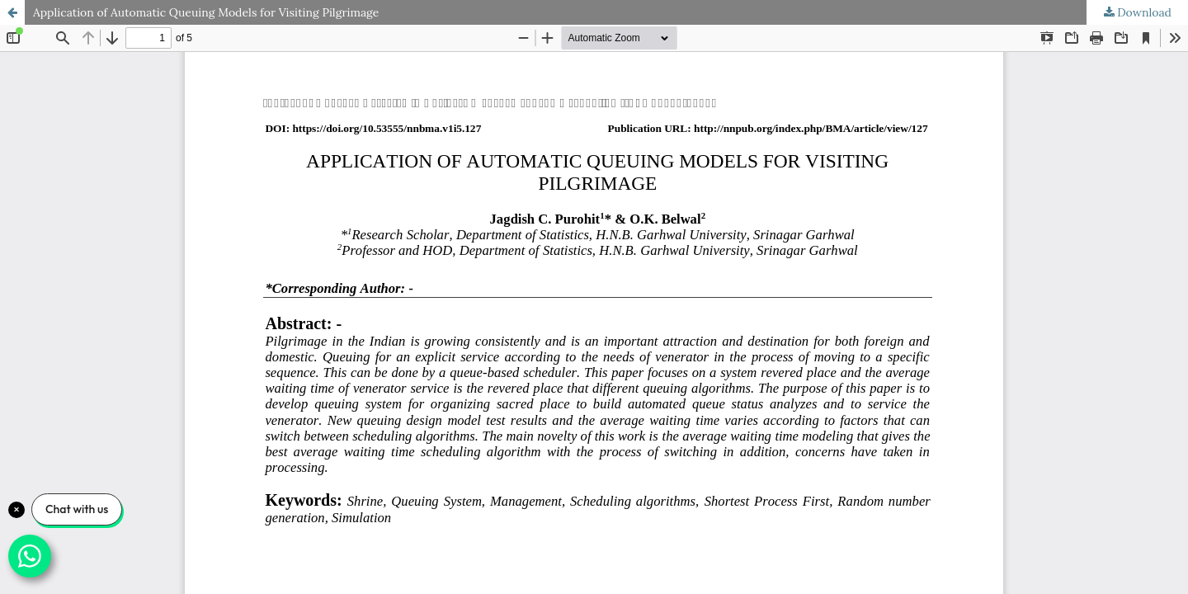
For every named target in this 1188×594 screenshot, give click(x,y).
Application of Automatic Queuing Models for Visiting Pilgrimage (206, 12)
